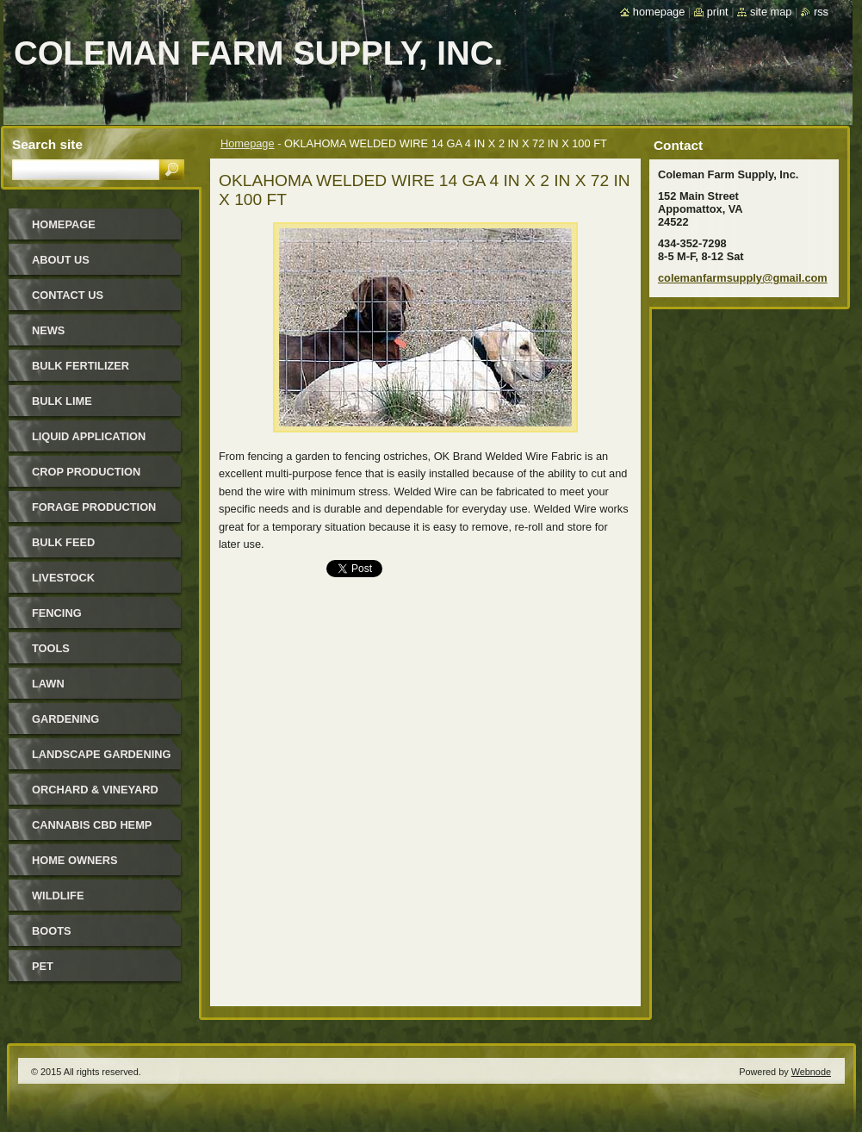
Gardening (65, 718)
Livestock (63, 577)
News (48, 330)
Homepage (247, 143)
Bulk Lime (62, 401)
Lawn (48, 683)
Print (718, 11)
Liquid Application (89, 436)
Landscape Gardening (101, 754)
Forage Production (94, 507)
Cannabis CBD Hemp (92, 824)
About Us (61, 259)
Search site (47, 144)
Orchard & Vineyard (95, 789)
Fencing (57, 612)
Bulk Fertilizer (80, 365)
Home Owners (75, 860)
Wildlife (58, 895)
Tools (51, 648)
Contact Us (67, 295)
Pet (42, 966)
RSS (821, 11)
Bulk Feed (63, 542)
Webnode (811, 1072)
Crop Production (86, 471)
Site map (770, 11)
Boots (51, 930)
